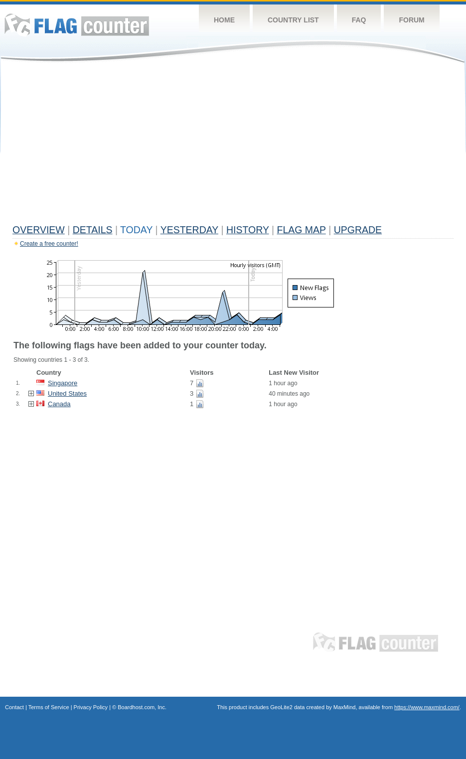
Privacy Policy (91, 707)
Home (224, 20)
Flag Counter (76, 24)
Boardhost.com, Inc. (142, 707)
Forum (411, 20)
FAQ (359, 20)
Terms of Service (48, 707)
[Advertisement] (233, 145)
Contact (14, 707)
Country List (293, 20)
